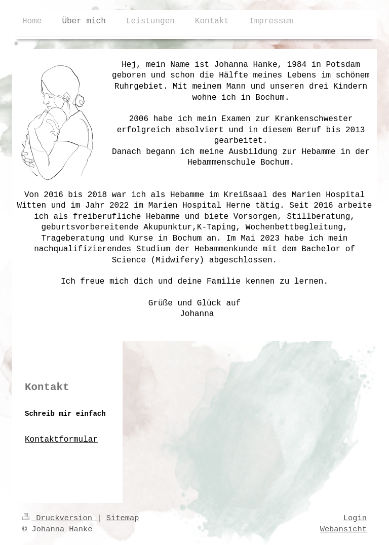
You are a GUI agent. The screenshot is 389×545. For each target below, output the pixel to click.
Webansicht (343, 529)
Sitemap (122, 518)
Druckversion (59, 518)
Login (355, 518)
